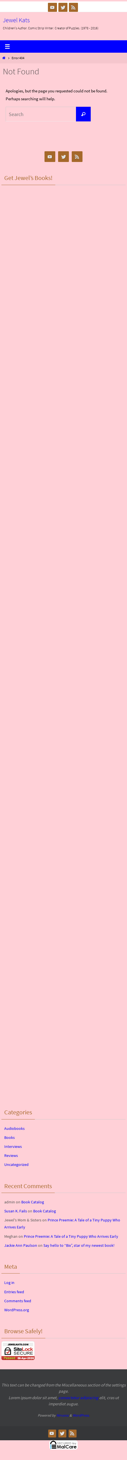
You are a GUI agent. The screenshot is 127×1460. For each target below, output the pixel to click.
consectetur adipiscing (78, 1397)
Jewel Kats (16, 20)
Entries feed (14, 1291)
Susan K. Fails (15, 1211)
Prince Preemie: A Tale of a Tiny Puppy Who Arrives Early (71, 1236)
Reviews (11, 1155)
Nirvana (62, 1415)
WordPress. (81, 1415)
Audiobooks (14, 1128)
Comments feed (17, 1300)
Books (9, 1137)
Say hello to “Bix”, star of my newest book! (79, 1245)
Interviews (13, 1146)
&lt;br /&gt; (63, 221)
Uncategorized (16, 1164)
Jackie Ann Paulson (20, 1245)
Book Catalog (32, 1202)
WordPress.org (16, 1309)
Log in (9, 1282)
